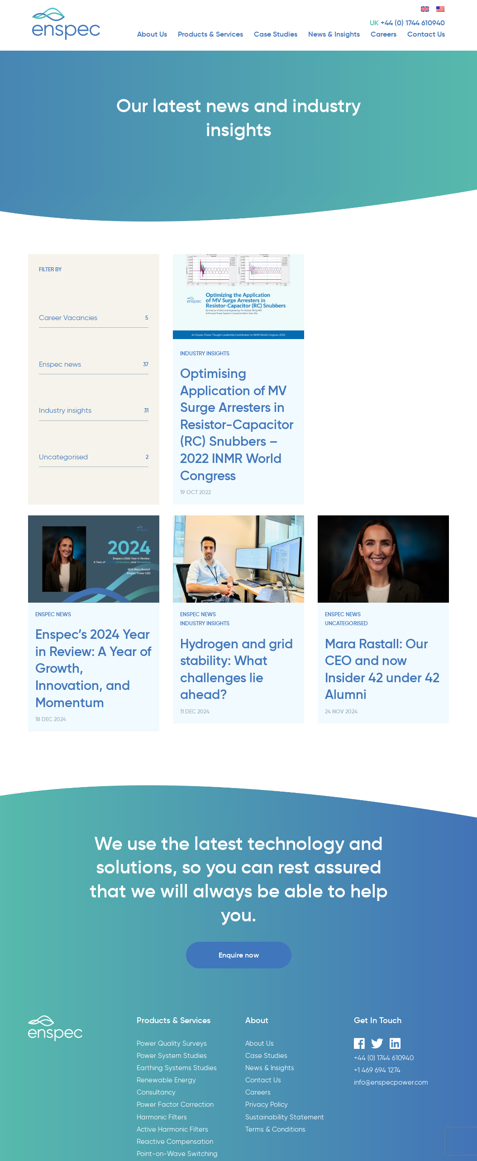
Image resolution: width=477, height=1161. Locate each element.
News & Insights (334, 33)
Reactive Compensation (175, 1141)
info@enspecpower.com (391, 1082)
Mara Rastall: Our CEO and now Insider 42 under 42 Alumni (382, 669)
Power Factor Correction (175, 1104)
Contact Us (426, 33)
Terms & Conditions (275, 1129)
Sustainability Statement (284, 1117)
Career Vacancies (93, 317)
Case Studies (275, 33)
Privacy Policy (266, 1104)
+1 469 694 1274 (377, 1070)
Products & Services (210, 33)
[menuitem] (421, 8)
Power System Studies (172, 1055)
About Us (152, 33)
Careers (383, 33)
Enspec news (93, 364)
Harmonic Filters (162, 1117)
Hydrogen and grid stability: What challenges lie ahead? (236, 669)
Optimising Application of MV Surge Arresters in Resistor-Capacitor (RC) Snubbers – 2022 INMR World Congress (237, 424)
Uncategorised (93, 457)
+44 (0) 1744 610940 (413, 22)
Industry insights (93, 410)
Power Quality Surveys (172, 1043)
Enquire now (239, 954)
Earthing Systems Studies (177, 1067)
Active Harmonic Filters (172, 1129)
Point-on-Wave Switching (177, 1153)
